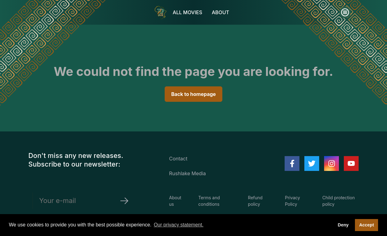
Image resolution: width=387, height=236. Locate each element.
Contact (178, 158)
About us (175, 201)
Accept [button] (366, 224)
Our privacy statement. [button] (179, 224)
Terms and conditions (209, 201)
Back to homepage (193, 94)
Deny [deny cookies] (343, 224)
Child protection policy (338, 201)
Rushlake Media (187, 173)
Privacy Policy (292, 201)
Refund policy (255, 201)
